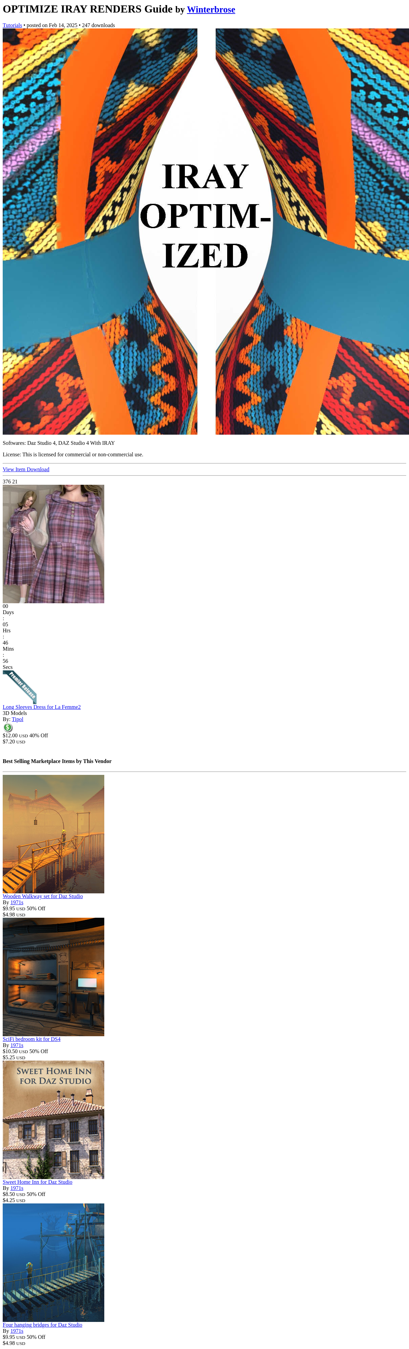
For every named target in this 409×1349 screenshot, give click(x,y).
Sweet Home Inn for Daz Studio (37, 1182)
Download (38, 469)
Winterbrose (211, 9)
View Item (15, 469)
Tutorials (12, 25)
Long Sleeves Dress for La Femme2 (42, 707)
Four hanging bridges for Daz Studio (42, 1325)
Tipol (17, 719)
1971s (16, 902)
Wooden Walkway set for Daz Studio (43, 896)
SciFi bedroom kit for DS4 (32, 1039)
